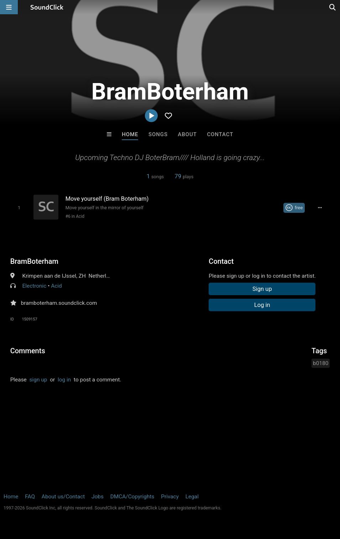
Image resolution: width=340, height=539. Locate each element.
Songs (158, 134)
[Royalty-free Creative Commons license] (294, 208)
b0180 (320, 363)
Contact (220, 134)
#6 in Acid (75, 216)
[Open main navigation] (9, 7)
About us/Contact (63, 496)
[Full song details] (320, 208)
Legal (192, 496)
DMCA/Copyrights (132, 496)
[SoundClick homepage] (47, 7)
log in (64, 379)
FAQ (30, 496)
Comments (27, 350)
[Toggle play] (19, 207)
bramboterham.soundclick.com (59, 303)
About (187, 134)
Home (130, 134)
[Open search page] (333, 7)
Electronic (34, 286)
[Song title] (141, 199)
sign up (38, 379)
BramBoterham (34, 261)
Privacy (170, 496)
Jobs (97, 496)
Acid (56, 286)
